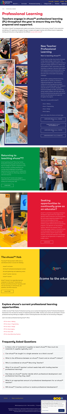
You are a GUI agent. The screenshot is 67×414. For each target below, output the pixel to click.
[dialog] (54, 407)
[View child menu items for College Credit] (52, 4)
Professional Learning (34, 3)
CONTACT (56, 1)
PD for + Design (9, 326)
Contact (6, 398)
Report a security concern (17, 398)
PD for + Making (9, 321)
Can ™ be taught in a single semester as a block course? (29, 353)
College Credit (47, 3)
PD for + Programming (11, 324)
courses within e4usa (35, 32)
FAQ (66, 1)
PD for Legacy (9, 329)
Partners (57, 3)
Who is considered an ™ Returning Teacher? (24, 363)
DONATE (62, 1)
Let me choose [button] (45, 410)
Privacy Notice (39, 405)
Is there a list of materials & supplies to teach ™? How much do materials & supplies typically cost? (31, 348)
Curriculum (24, 3)
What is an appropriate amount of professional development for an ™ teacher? (34, 381)
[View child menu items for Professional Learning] (41, 4)
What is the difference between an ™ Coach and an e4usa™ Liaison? (34, 358)
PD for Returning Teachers (12, 334)
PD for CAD (8, 331)
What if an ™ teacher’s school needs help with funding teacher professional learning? (31, 368)
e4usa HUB (51, 1)
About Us (15, 3)
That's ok (61, 410)
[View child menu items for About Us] (19, 4)
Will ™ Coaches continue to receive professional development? (31, 387)
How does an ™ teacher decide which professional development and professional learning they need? (33, 375)
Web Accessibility (31, 405)
